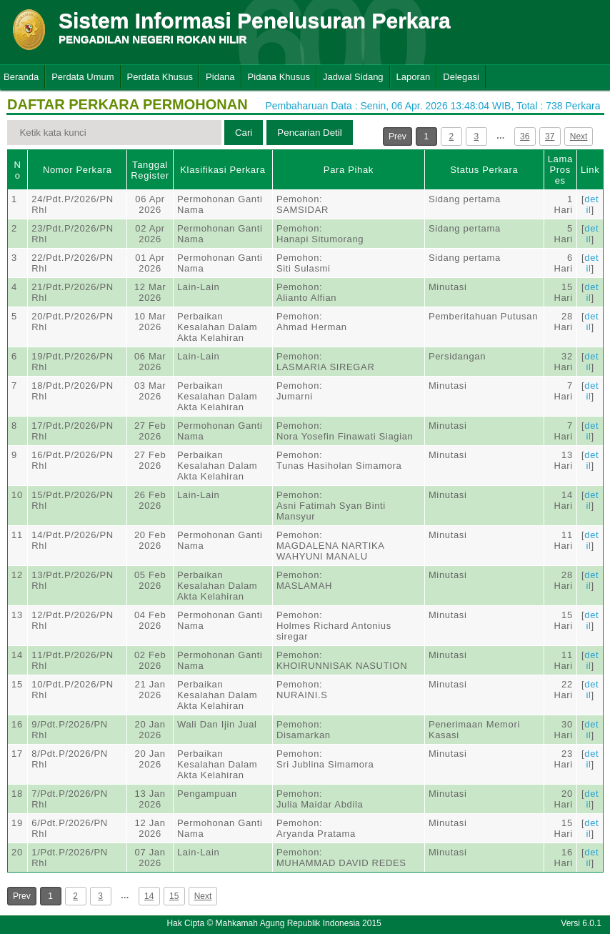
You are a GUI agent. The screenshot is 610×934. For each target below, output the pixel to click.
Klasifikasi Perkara (222, 169)
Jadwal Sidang (353, 76)
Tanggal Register (150, 170)
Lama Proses (560, 170)
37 (549, 136)
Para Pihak (349, 169)
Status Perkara (484, 169)
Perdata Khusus (160, 76)
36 (524, 136)
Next (579, 136)
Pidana (220, 76)
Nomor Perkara (77, 169)
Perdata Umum (82, 76)
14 (149, 896)
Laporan (413, 76)
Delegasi (461, 76)
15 (174, 896)
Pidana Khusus (279, 76)
